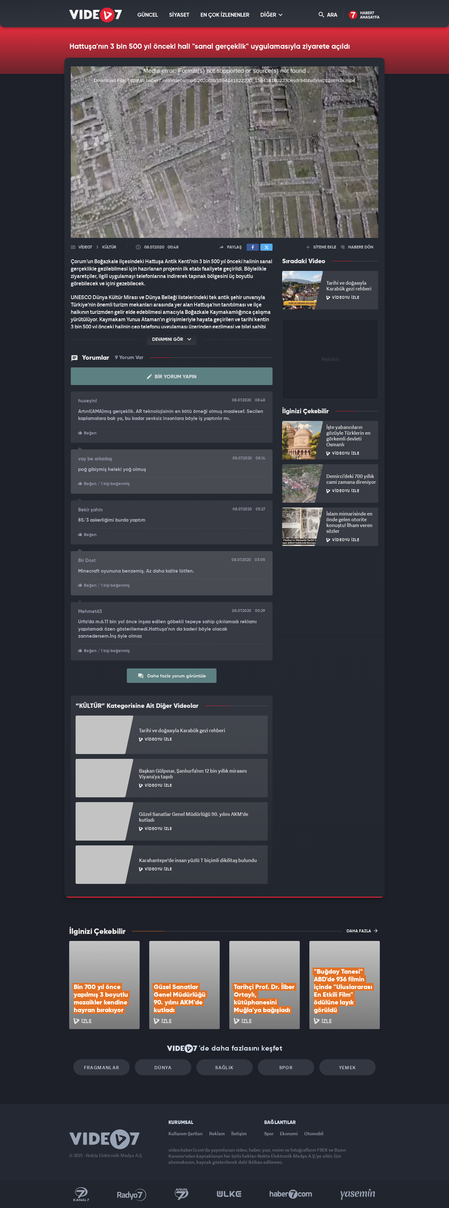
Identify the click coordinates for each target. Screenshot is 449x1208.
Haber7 (291, 1194)
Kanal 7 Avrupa (182, 1194)
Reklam (217, 1133)
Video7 (85, 247)
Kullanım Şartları (185, 1133)
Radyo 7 (131, 1194)
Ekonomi (289, 1133)
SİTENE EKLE (321, 247)
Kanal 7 (81, 1194)
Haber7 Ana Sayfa (364, 15)
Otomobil (313, 1133)
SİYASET (179, 15)
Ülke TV (229, 1194)
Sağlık (224, 1067)
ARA (328, 15)
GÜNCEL (147, 15)
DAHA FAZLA (362, 931)
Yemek (347, 1067)
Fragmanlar (101, 1067)
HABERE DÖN (357, 247)
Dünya (163, 1067)
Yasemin (358, 1194)
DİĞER (271, 15)
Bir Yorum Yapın (172, 376)
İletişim (239, 1133)
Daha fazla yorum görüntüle (172, 676)
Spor (286, 1067)
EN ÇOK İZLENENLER (224, 15)
